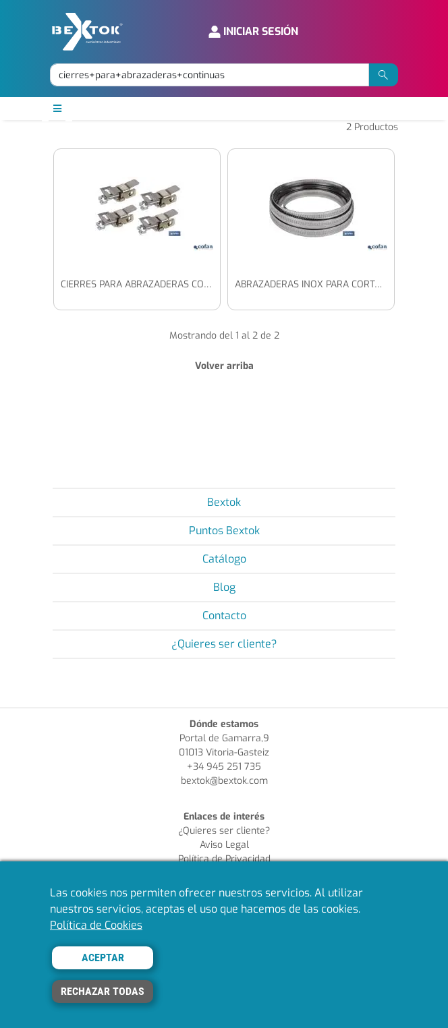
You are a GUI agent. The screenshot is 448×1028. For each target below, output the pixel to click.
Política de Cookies (96, 925)
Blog (224, 587)
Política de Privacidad (224, 859)
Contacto (224, 615)
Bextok (224, 502)
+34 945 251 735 (224, 766)
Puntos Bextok (224, 530)
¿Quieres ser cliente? (224, 644)
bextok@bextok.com (224, 780)
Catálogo (224, 559)
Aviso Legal (224, 844)
